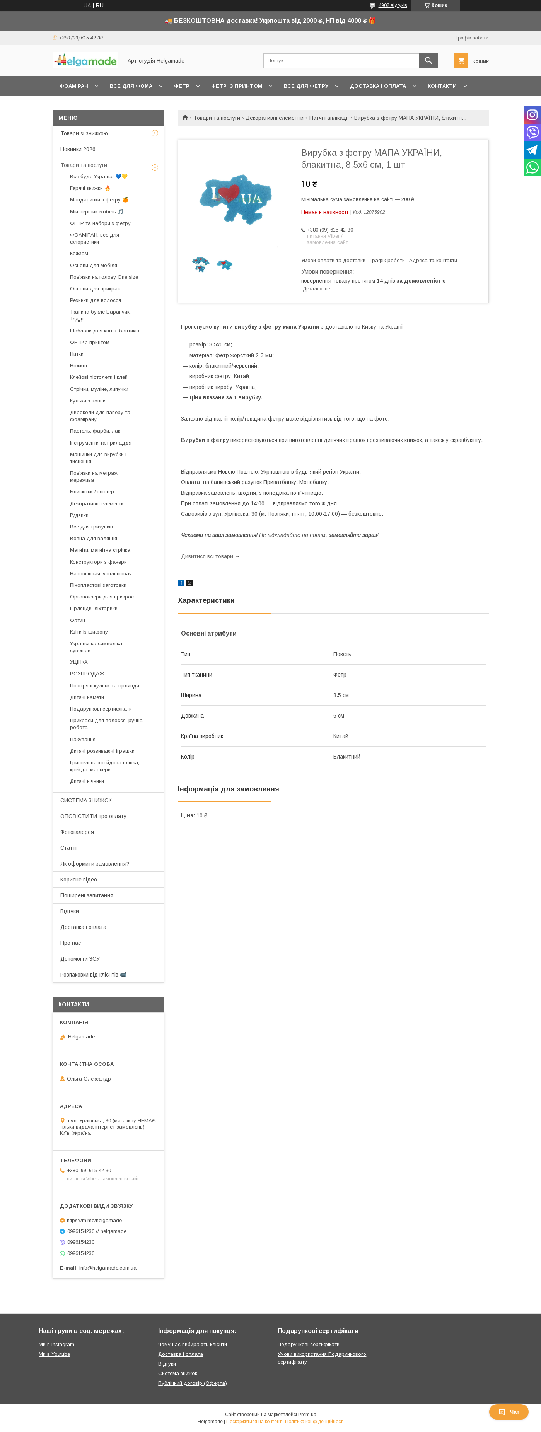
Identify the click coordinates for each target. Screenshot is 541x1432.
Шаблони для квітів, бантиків (104, 331)
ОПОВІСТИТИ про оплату (93, 816)
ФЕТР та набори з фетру (100, 223)
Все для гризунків (91, 527)
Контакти (442, 86)
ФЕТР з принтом (89, 342)
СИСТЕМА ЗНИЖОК (86, 800)
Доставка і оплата (378, 86)
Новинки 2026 (78, 149)
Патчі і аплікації (329, 118)
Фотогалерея (77, 832)
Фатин (77, 620)
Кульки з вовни (88, 401)
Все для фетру (306, 86)
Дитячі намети (87, 697)
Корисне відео (78, 879)
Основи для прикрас (95, 289)
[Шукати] (428, 60)
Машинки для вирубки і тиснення (98, 458)
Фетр (181, 86)
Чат (508, 1411)
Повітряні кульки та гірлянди (104, 686)
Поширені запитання (86, 895)
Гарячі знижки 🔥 (90, 188)
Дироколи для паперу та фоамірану (100, 415)
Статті (68, 848)
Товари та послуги (216, 118)
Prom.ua (307, 1414)
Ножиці (78, 365)
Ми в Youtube (54, 1354)
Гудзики (79, 515)
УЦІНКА (79, 662)
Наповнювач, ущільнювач (101, 573)
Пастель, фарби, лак (95, 431)
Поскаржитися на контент (254, 1421)
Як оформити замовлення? (95, 864)
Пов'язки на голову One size (104, 277)
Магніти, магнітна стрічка (100, 550)
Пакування (83, 739)
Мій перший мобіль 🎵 (97, 212)
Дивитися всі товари (207, 556)
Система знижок (177, 1373)
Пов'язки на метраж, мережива (94, 476)
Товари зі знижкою (84, 133)
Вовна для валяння (93, 538)
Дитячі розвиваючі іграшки (102, 751)
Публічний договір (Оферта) (192, 1383)
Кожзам (79, 253)
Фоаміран (74, 86)
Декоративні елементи (275, 118)
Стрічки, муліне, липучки (99, 389)
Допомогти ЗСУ (80, 959)
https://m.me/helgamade (94, 1220)
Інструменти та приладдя (100, 443)
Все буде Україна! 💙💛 (99, 176)
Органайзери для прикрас (102, 597)
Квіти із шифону (89, 632)
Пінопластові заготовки (98, 585)
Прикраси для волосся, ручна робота (106, 724)
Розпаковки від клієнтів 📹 (93, 975)
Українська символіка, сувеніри (96, 647)
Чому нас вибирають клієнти (192, 1344)
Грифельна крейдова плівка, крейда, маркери (104, 766)
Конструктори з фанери (98, 562)
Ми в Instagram (56, 1344)
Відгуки (69, 911)
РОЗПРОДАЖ (87, 674)
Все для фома (131, 86)
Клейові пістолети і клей (99, 377)
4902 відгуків (393, 5)
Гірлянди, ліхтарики (94, 608)
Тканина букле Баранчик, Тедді (100, 315)
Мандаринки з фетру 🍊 (99, 200)
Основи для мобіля (93, 265)
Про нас (70, 943)
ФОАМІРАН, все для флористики (94, 238)
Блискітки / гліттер (92, 491)
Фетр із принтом (236, 86)
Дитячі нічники (87, 781)
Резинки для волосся (95, 300)
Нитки (77, 354)
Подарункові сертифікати (101, 709)
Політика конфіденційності (314, 1421)
